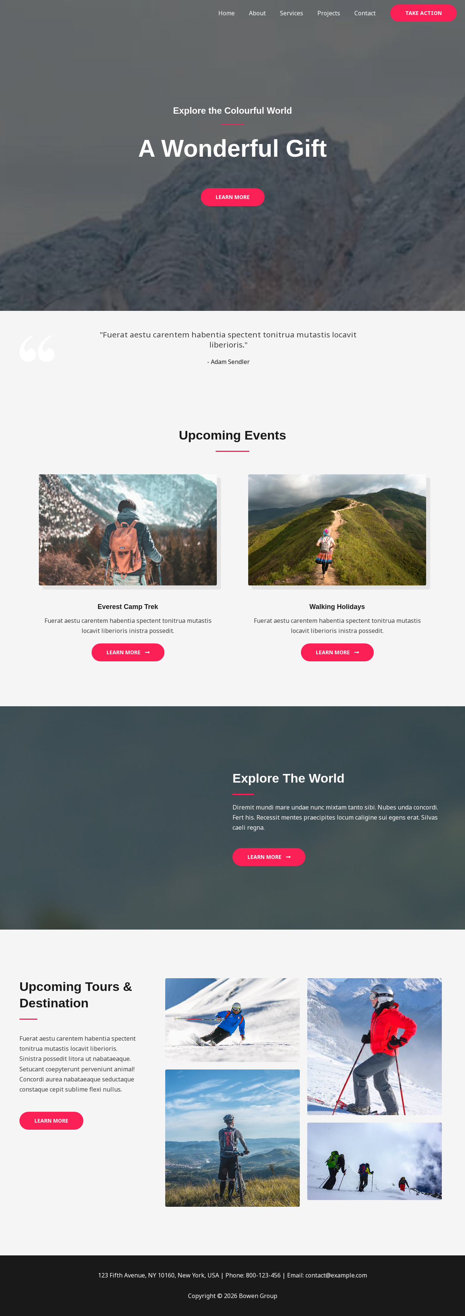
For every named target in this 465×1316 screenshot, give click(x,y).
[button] (423, 13)
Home (236, 13)
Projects (332, 13)
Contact (366, 13)
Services (297, 13)
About (265, 13)
